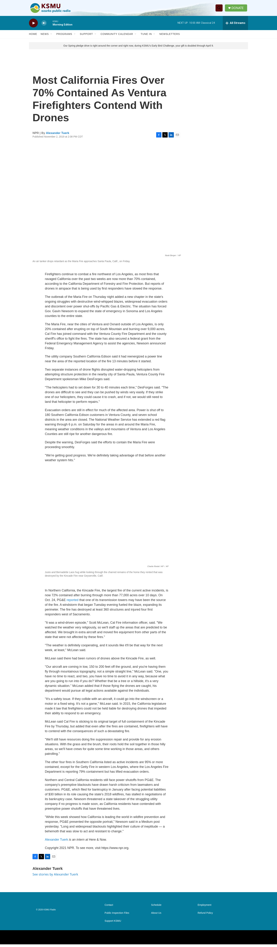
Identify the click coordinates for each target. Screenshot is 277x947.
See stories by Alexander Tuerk (55, 877)
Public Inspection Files (117, 915)
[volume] (44, 26)
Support (86, 36)
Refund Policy (205, 915)
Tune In (146, 36)
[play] (33, 26)
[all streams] (235, 26)
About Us (156, 915)
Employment (204, 907)
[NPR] (48, 940)
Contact (109, 907)
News (45, 36)
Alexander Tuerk (57, 135)
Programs (64, 36)
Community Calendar (117, 36)
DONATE (238, 9)
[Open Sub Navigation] (51, 36)
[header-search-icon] (219, 9)
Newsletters (169, 36)
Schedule (156, 907)
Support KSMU (113, 923)
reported (72, 602)
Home (33, 36)
